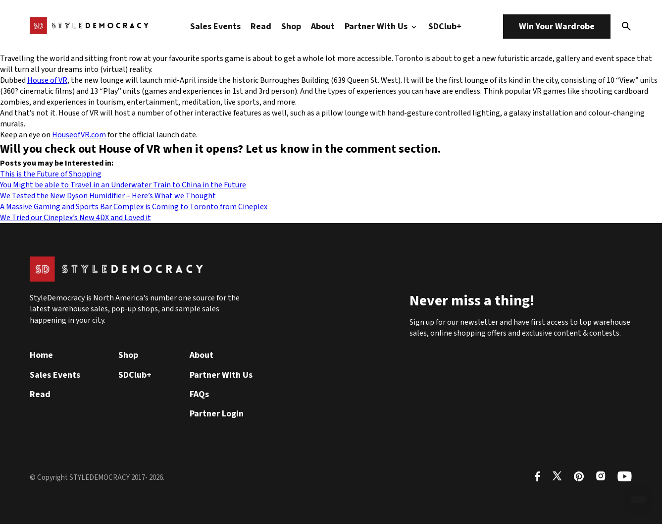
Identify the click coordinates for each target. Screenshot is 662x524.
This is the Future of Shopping (51, 174)
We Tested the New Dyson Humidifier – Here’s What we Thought (108, 195)
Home (41, 355)
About (323, 26)
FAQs (199, 394)
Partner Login (217, 414)
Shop (291, 26)
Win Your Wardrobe (557, 26)
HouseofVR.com (79, 134)
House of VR (47, 80)
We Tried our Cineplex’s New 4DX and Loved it (75, 217)
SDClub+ (444, 26)
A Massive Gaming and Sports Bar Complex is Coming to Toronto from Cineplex (133, 206)
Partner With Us (382, 26)
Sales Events (215, 26)
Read (261, 26)
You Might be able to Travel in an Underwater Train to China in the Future (123, 184)
